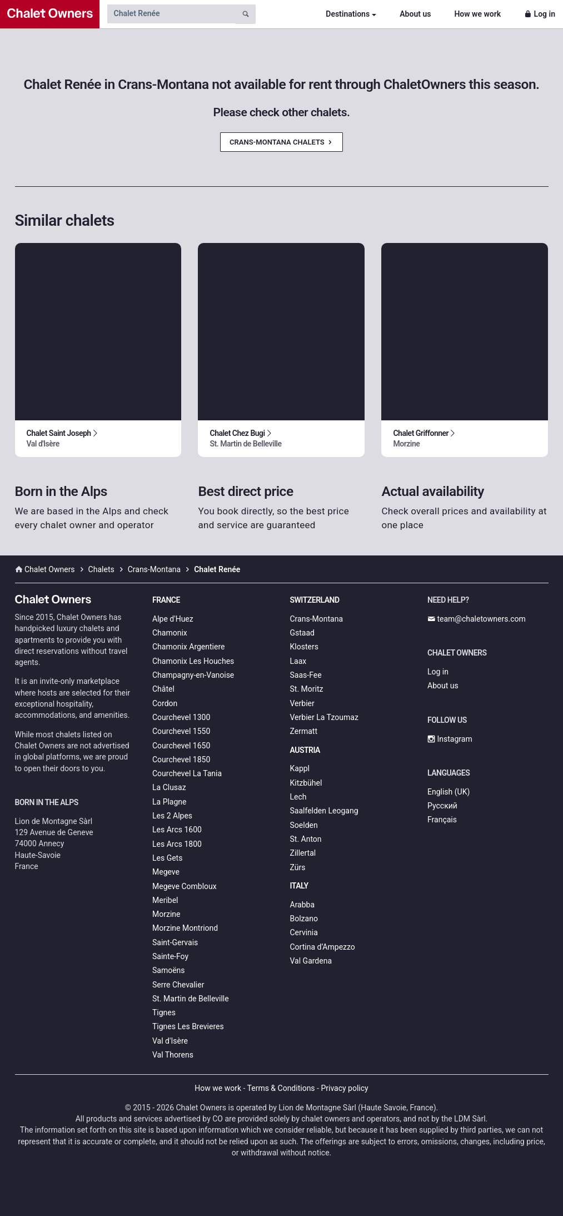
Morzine (166, 914)
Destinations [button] (348, 13)
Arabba (302, 904)
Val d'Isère (170, 1040)
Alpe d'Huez (172, 618)
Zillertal (303, 852)
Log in (539, 13)
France (166, 599)
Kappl (300, 768)
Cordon (164, 703)
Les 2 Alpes (172, 815)
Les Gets (167, 857)
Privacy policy (344, 1088)
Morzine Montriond (185, 928)
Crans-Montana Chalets (281, 142)
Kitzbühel (306, 782)
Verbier (302, 703)
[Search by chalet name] (171, 13)
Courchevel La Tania (187, 773)
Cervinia (304, 932)
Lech (298, 796)
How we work (477, 13)
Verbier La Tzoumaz (324, 717)
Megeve (166, 871)
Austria (305, 750)
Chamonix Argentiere (188, 646)
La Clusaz (169, 787)
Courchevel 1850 (181, 759)
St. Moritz (306, 688)
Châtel (163, 688)
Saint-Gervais (175, 942)
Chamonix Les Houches (193, 661)
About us (415, 13)
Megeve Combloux (184, 886)
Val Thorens (172, 1054)
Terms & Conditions (281, 1088)
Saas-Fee (306, 675)
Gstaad (302, 632)
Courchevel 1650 (181, 745)
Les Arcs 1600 (177, 829)
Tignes (164, 1012)
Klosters (304, 646)
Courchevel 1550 (181, 731)
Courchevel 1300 (181, 717)
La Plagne (169, 801)
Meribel (165, 900)
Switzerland (315, 599)
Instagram (449, 738)
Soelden (304, 825)
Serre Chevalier (178, 984)
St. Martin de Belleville (190, 998)
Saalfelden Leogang (324, 810)
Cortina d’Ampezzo (322, 946)
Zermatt (303, 731)
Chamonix (169, 632)
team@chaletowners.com (476, 618)
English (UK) (448, 791)
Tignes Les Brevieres (188, 1026)
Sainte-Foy (170, 956)
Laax (298, 661)
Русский (442, 805)
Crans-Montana (316, 618)
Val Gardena (311, 960)
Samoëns (168, 970)
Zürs (298, 867)
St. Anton (306, 839)
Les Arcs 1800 (177, 844)
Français (442, 819)
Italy (299, 885)
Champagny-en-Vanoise (193, 675)
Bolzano (304, 918)
